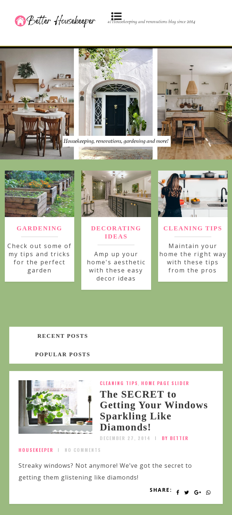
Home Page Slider (165, 383)
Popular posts (63, 354)
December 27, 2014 (125, 438)
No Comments (83, 450)
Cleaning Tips (119, 383)
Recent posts (62, 336)
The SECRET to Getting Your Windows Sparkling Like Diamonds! (154, 411)
